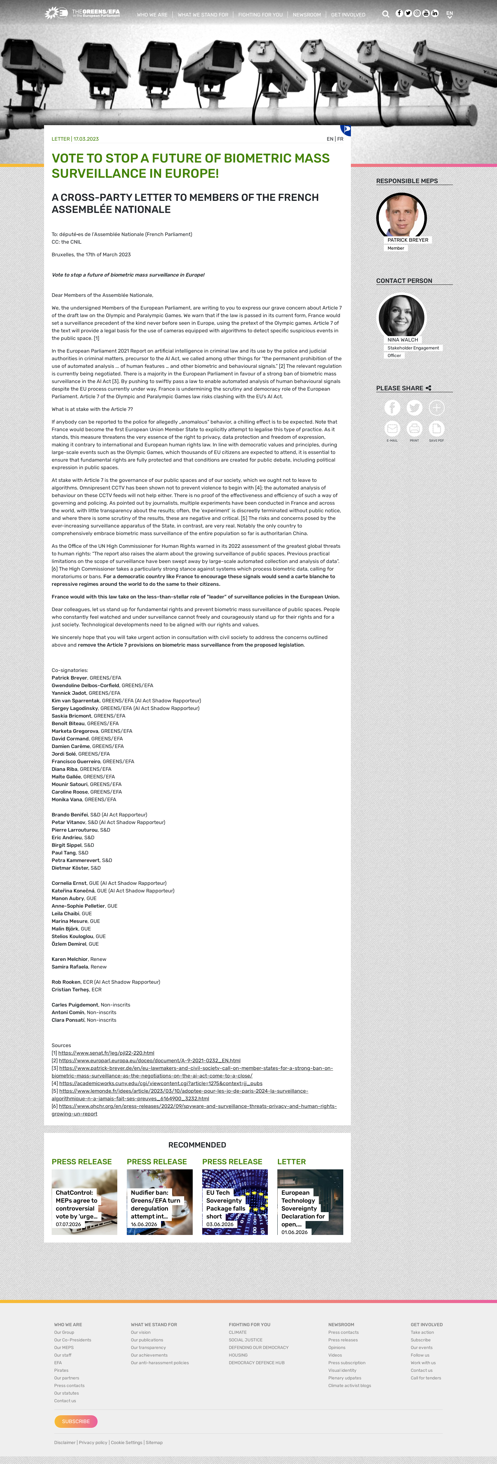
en (330, 139)
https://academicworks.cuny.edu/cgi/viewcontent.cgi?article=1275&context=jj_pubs (160, 1083)
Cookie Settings (126, 1442)
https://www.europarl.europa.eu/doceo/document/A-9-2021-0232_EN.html (150, 1061)
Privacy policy (93, 1442)
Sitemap (154, 1442)
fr (340, 139)
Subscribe (76, 1421)
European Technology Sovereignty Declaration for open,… (303, 1208)
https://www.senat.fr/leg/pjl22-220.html (106, 1053)
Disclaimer (64, 1442)
